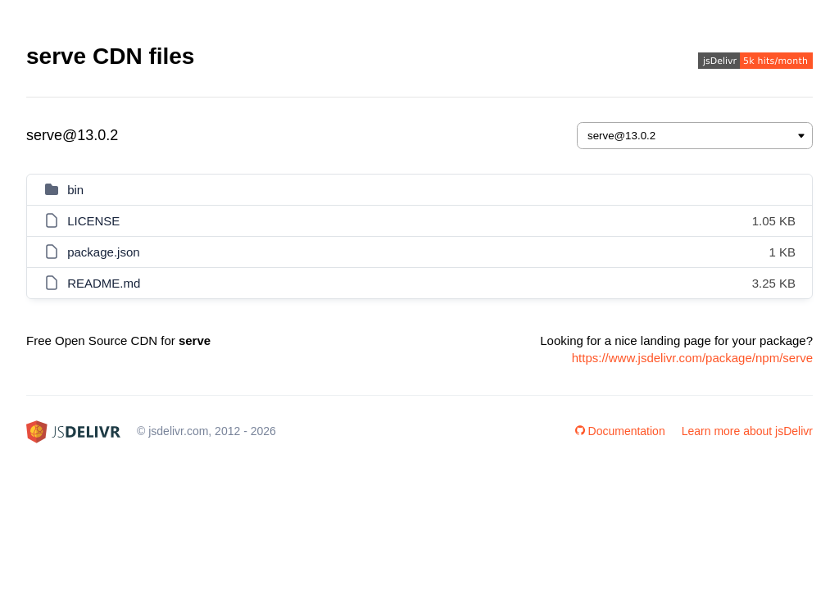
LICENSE (93, 221)
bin (75, 190)
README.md (103, 283)
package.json (103, 252)
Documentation (620, 431)
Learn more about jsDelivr (747, 431)
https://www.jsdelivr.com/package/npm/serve (692, 358)
